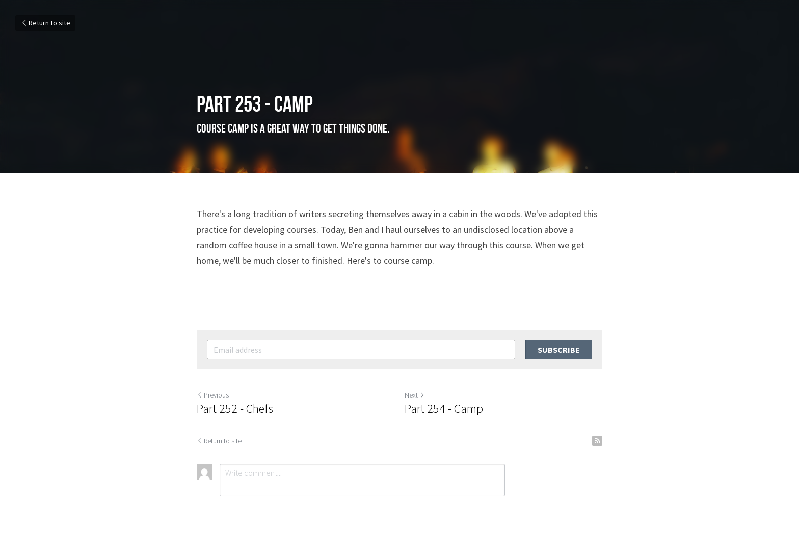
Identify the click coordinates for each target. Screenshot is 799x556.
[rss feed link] (597, 441)
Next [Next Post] (415, 395)
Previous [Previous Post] (213, 395)
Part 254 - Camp (444, 408)
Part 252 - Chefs (235, 408)
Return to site (45, 23)
